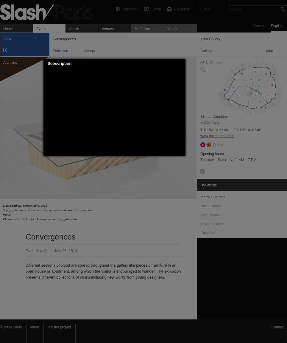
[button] (181, 63)
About (34, 327)
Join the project (59, 327)
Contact (278, 327)
